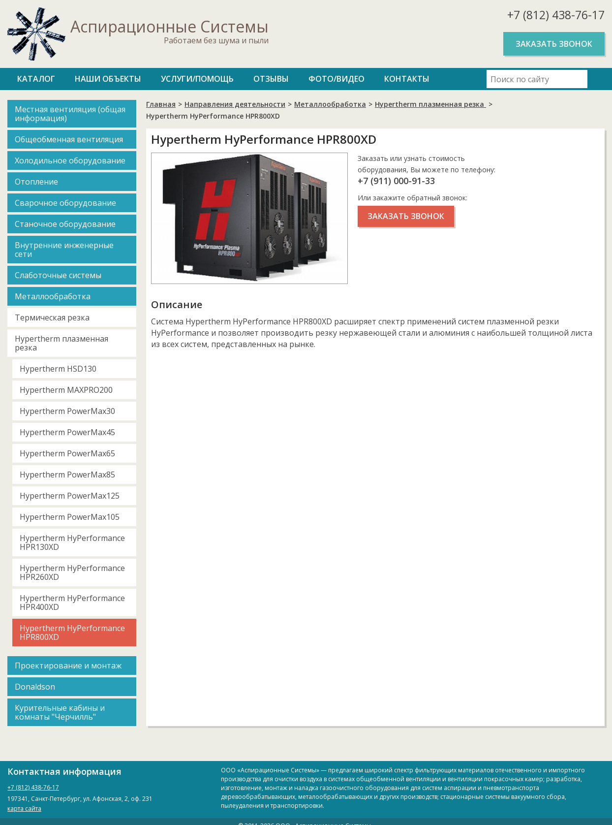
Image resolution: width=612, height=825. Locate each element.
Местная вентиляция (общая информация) (70, 114)
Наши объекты (108, 78)
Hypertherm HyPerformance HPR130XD (72, 542)
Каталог (36, 78)
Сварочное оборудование (65, 202)
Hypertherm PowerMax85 (67, 474)
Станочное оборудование (65, 224)
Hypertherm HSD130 (58, 368)
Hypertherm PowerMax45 (67, 432)
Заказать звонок (554, 43)
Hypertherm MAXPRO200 (66, 389)
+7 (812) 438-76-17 (556, 14)
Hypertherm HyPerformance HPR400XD (72, 602)
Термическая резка (52, 317)
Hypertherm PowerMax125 (70, 495)
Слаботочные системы (58, 275)
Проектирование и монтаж (68, 665)
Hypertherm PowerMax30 (67, 411)
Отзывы (271, 78)
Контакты (406, 78)
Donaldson (35, 686)
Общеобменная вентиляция (69, 139)
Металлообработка (53, 296)
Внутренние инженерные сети (64, 249)
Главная (161, 104)
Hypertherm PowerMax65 (67, 453)
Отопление (36, 181)
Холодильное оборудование (70, 160)
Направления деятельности (234, 104)
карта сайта (24, 808)
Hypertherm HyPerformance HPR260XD (72, 572)
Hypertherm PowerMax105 (70, 516)
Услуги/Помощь (197, 78)
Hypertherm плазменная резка (61, 343)
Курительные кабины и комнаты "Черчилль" (60, 712)
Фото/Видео (336, 78)
